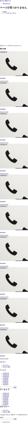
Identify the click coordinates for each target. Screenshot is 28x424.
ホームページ (6, 422)
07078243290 (2, 78)
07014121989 (2, 263)
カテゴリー (6, 365)
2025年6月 (5, 382)
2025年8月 (5, 379)
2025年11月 (6, 374)
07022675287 (2, 232)
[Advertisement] (14, 29)
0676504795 (2, 294)
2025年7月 (5, 381)
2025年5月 (5, 384)
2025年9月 (5, 378)
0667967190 (2, 324)
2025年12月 (6, 373)
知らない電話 (6, 366)
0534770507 (2, 355)
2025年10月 (6, 376)
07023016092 (2, 201)
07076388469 (2, 109)
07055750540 (2, 139)
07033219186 (2, 170)
